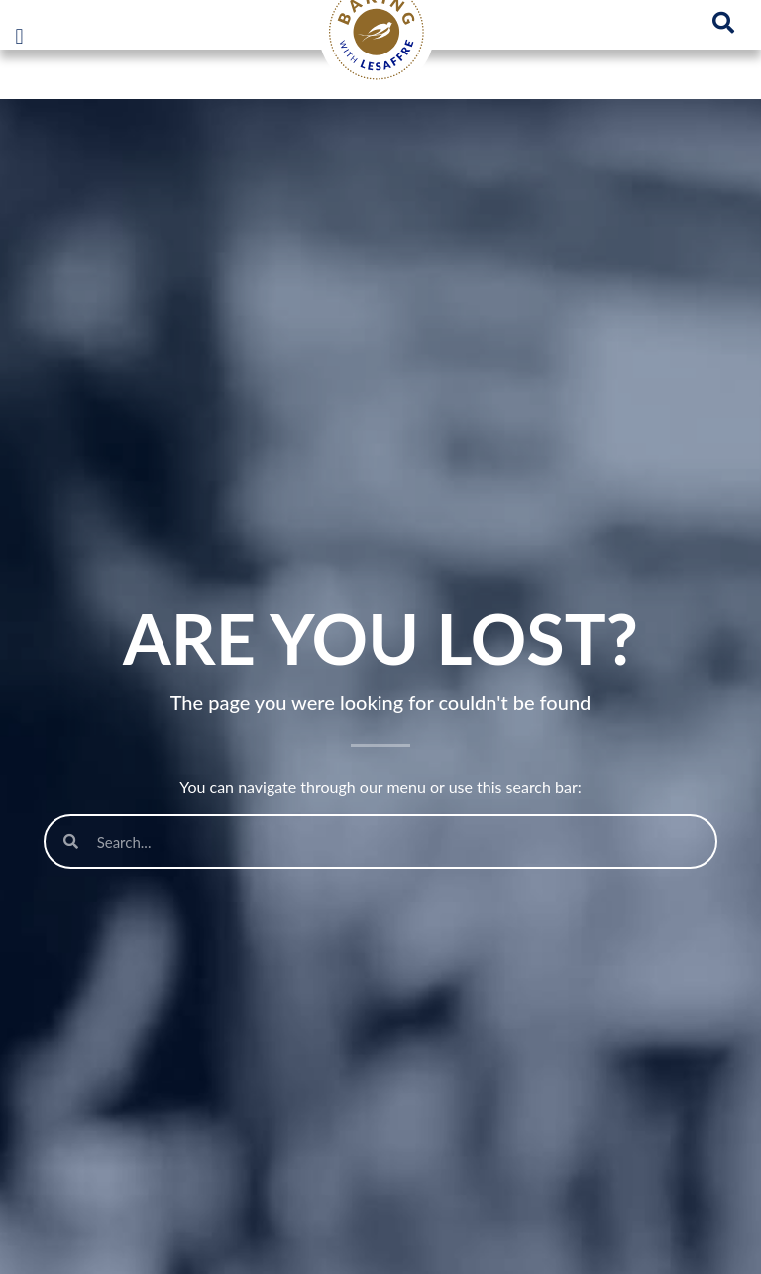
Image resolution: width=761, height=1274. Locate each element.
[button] (19, 36)
